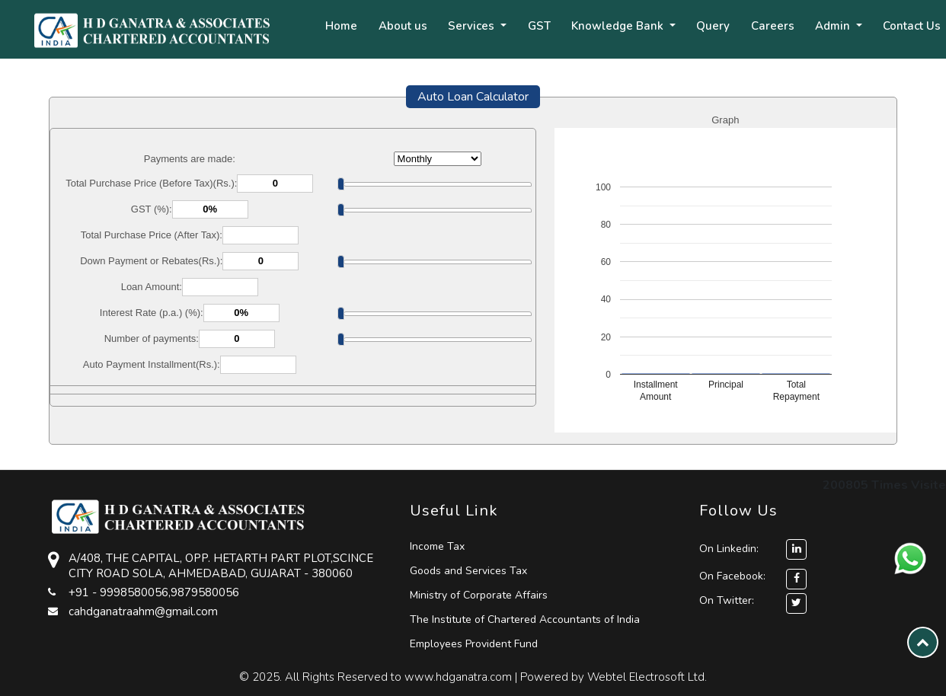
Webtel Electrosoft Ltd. (647, 677)
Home (341, 26)
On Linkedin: (753, 548)
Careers (772, 26)
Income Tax (437, 546)
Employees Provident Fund (474, 644)
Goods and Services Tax (468, 571)
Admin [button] (834, 26)
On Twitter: (726, 600)
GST (539, 26)
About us (403, 26)
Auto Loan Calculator (473, 96)
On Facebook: (732, 576)
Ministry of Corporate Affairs (479, 595)
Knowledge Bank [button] (618, 26)
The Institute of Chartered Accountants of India (525, 619)
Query (713, 26)
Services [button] (472, 26)
